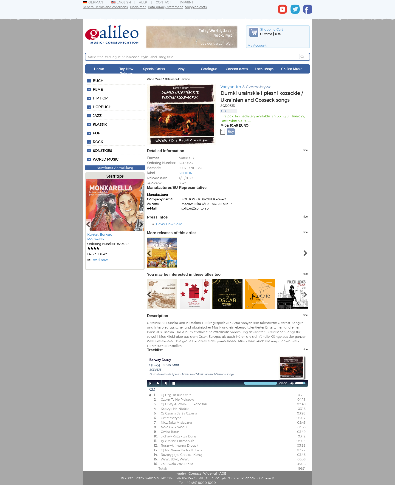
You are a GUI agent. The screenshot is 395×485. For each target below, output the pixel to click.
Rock (98, 142)
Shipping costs (196, 7)
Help (143, 2)
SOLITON (185, 173)
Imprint (186, 2)
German (93, 2)
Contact (163, 2)
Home (99, 69)
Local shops (264, 69)
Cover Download (169, 224)
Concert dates (237, 69)
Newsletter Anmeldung (115, 168)
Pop (96, 133)
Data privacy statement (165, 7)
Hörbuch (102, 107)
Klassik (100, 124)
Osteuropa (171, 78)
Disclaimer (138, 7)
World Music (105, 159)
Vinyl (181, 69)
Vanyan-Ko (230, 86)
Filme (98, 89)
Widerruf (210, 473)
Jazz (97, 115)
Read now (100, 260)
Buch (98, 81)
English (121, 2)
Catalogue (209, 69)
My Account (257, 45)
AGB (222, 473)
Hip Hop (100, 98)
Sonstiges (102, 150)
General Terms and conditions (105, 7)
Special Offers (154, 69)
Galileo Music (291, 69)
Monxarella (95, 239)
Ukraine (185, 78)
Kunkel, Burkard (100, 234)
